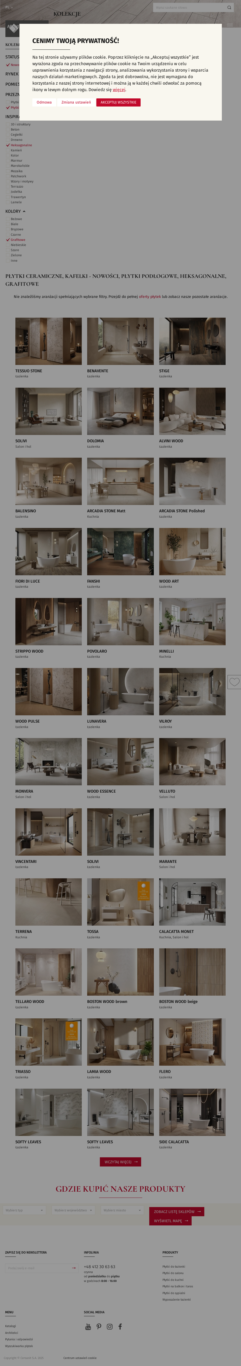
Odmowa (44, 102)
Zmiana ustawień (76, 102)
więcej (119, 90)
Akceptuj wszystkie (118, 102)
